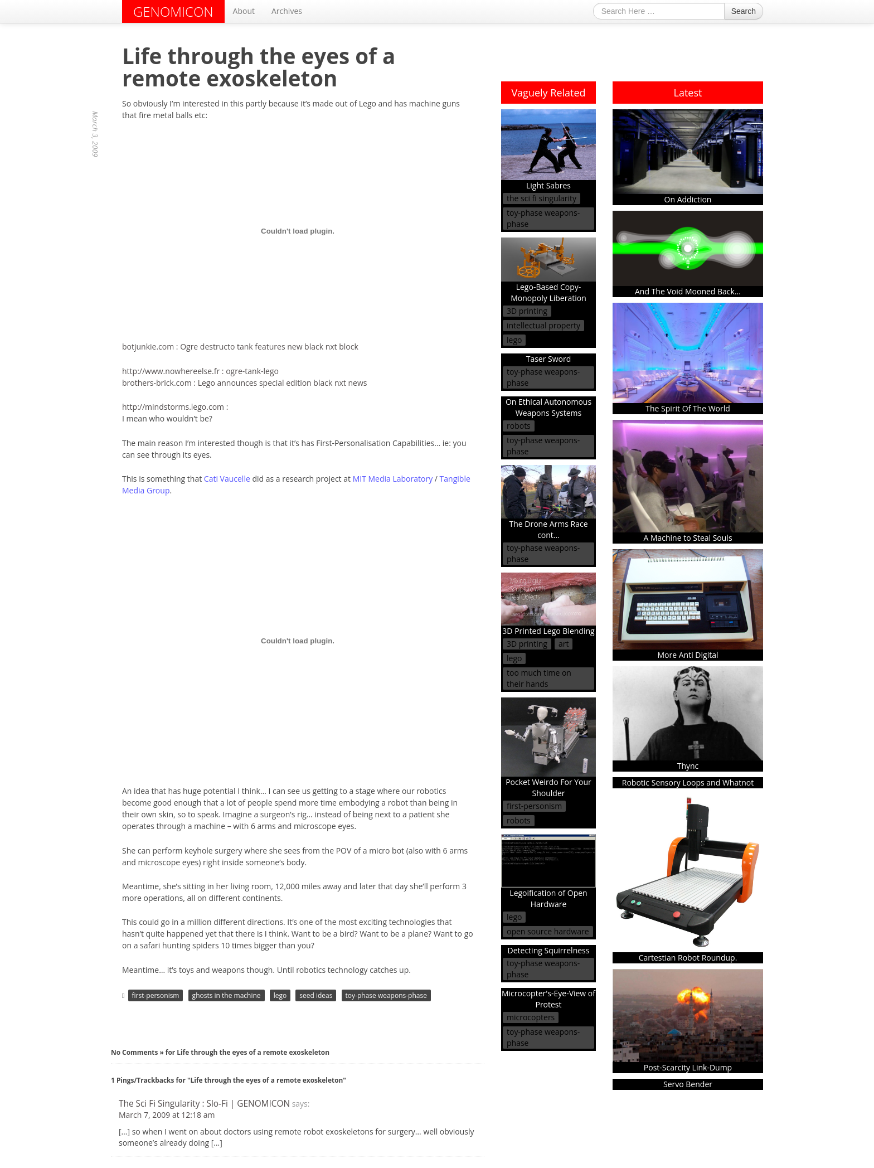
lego (280, 995)
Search (743, 11)
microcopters (531, 1017)
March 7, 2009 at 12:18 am (167, 1114)
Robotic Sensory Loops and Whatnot (688, 782)
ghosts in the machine (226, 995)
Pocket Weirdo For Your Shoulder (548, 747)
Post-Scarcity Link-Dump (688, 1021)
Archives (286, 11)
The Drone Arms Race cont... (548, 502)
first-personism (155, 995)
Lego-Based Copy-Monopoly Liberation (548, 270)
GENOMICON (173, 11)
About (244, 11)
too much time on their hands (539, 678)
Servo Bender (687, 1084)
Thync (688, 718)
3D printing (527, 311)
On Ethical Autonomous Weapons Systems (548, 407)
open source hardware (548, 931)
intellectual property (543, 325)
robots (519, 425)
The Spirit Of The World (688, 358)
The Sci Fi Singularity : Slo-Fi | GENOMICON (204, 1103)
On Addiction (688, 157)
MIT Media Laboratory (393, 478)
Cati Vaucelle (227, 478)
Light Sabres (548, 150)
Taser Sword (548, 358)
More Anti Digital (688, 604)
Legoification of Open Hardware (548, 871)
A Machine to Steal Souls (688, 482)
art (564, 643)
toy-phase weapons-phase (386, 995)
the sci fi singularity (541, 198)
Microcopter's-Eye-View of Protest (548, 999)
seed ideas (315, 995)
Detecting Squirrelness (549, 950)
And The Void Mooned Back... (688, 254)
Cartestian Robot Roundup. (688, 878)
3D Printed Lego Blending (548, 605)
